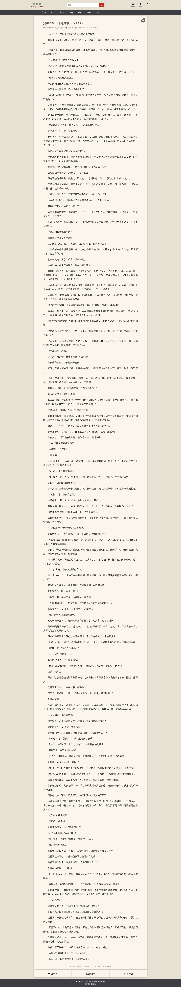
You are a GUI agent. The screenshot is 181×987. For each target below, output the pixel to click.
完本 (141, 5)
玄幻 (44, 12)
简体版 (87, 984)
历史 (71, 12)
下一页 (128, 973)
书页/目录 (90, 973)
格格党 (80, 982)
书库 (133, 5)
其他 (98, 12)
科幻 (80, 12)
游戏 (89, 12)
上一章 (52, 973)
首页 (35, 12)
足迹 (148, 5)
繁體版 (93, 984)
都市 (62, 12)
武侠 (53, 12)
